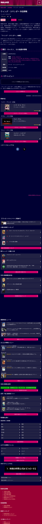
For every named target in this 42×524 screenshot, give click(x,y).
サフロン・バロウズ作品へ (21, 127)
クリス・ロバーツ (16, 56)
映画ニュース (7, 522)
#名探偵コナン (13, 387)
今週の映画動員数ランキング (7, 248)
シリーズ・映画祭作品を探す (20, 390)
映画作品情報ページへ (6, 477)
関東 (23, 424)
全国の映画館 (7, 505)
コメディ (3, 453)
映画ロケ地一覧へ (21, 460)
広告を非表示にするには (34, 195)
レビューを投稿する (20, 91)
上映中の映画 (7, 491)
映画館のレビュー (8, 507)
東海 (23, 426)
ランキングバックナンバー (10, 515)
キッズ (23, 451)
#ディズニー (21, 387)
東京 (2, 424)
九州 (2, 437)
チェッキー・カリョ (20, 60)
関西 (2, 426)
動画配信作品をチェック (20, 296)
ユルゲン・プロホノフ (31, 60)
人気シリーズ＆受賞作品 (9, 496)
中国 (2, 435)
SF (7, 16)
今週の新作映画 (7, 493)
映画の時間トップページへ (7, 480)
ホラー (23, 453)
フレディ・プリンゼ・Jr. (18, 58)
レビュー (13, 19)
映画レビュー (21, 380)
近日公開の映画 (7, 494)
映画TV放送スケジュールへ (21, 414)
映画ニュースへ (20, 339)
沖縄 (23, 437)
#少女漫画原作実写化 (30, 387)
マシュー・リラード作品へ (21, 141)
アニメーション (25, 448)
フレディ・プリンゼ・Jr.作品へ (20, 113)
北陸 (23, 432)
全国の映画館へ (20, 441)
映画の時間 (3, 7)
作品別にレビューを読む (9, 499)
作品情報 (10, 7)
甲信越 (2, 432)
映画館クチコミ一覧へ (21, 457)
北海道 (2, 429)
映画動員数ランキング (9, 513)
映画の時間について (20, 474)
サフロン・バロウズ (30, 58)
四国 (23, 435)
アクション (3, 16)
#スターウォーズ (4, 387)
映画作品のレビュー (8, 497)
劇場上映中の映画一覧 (21, 272)
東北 (23, 429)
